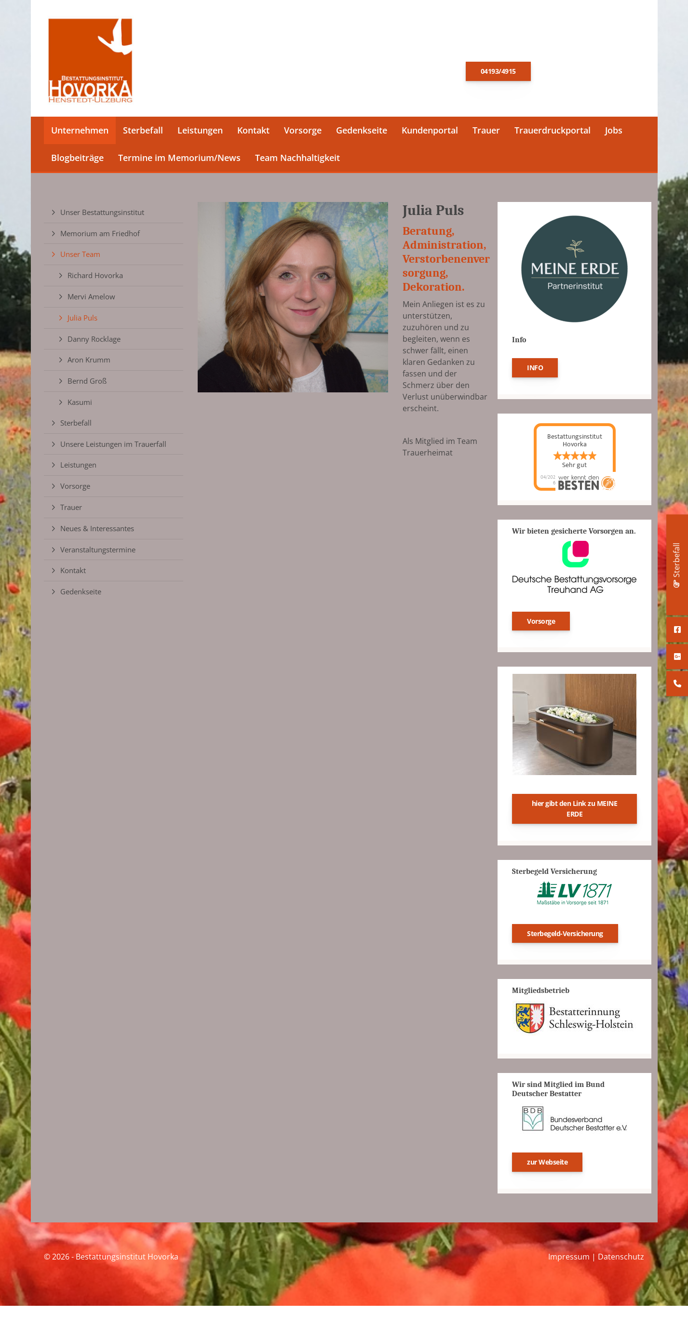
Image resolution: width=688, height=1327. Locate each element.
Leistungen (200, 133)
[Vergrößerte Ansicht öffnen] (293, 300)
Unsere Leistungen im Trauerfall (113, 447)
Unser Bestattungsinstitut (102, 215)
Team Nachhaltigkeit (297, 160)
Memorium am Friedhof (100, 236)
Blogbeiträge (77, 160)
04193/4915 (498, 72)
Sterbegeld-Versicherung (565, 936)
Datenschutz (621, 1259)
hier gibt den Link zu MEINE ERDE (575, 812)
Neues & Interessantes (97, 531)
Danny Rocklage (94, 342)
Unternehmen (79, 133)
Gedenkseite (361, 133)
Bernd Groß (87, 384)
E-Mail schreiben (585, 72)
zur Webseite (547, 1164)
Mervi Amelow (91, 299)
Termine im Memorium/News (179, 160)
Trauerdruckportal (552, 133)
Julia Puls (82, 320)
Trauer (486, 133)
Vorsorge (303, 133)
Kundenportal (430, 133)
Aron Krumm (88, 363)
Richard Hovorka (95, 278)
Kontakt (253, 133)
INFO (535, 370)
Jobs (613, 133)
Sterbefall (143, 133)
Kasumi (79, 405)
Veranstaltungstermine (97, 552)
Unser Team (80, 257)
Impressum (569, 1259)
